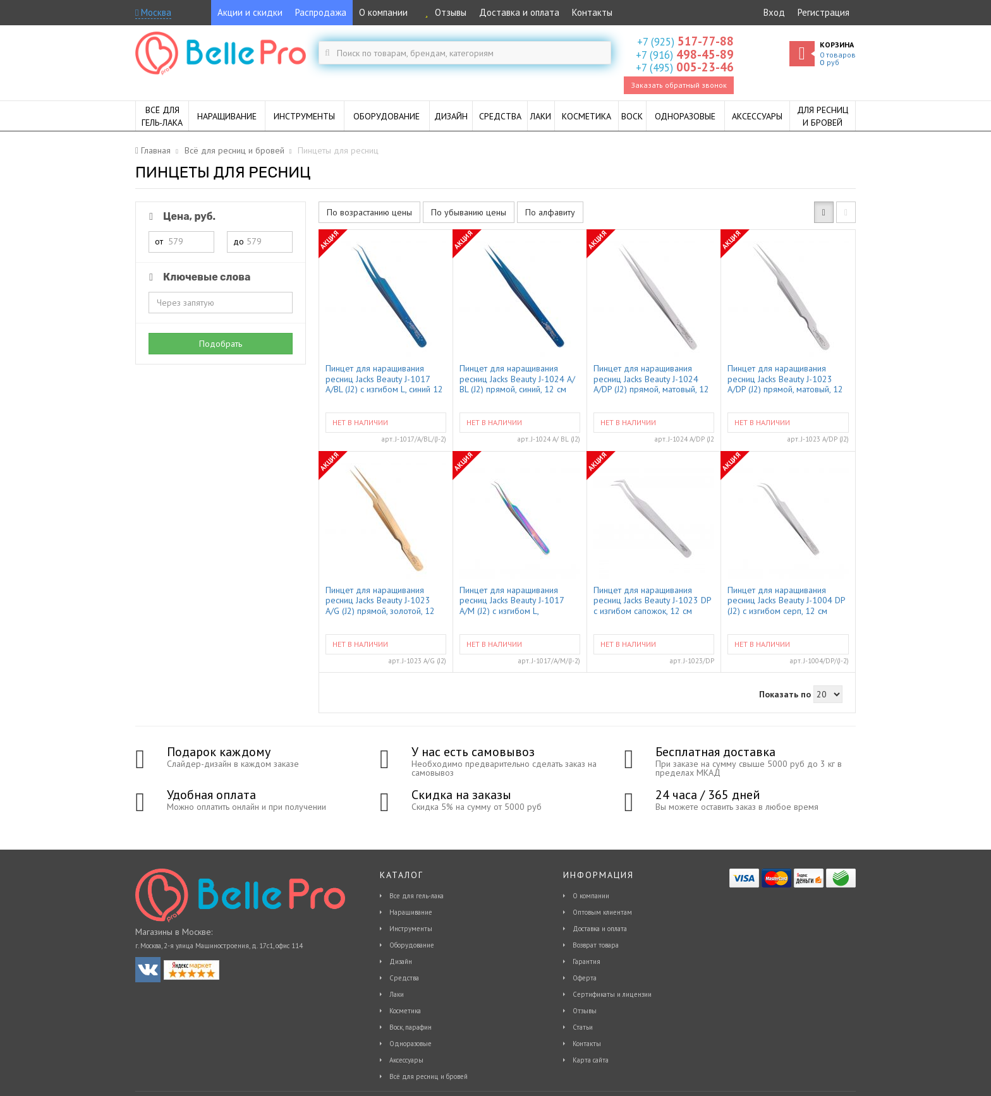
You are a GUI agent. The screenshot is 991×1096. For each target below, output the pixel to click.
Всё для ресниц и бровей (428, 1076)
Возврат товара (596, 945)
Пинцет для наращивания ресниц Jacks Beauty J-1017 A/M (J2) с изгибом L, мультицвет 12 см (511, 600)
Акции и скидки (250, 12)
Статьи (583, 1027)
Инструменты (410, 928)
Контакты (592, 12)
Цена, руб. (180, 216)
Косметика (405, 1010)
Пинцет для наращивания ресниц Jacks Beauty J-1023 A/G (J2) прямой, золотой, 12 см (380, 600)
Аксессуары (406, 1060)
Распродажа (320, 12)
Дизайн (400, 961)
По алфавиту (550, 212)
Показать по (785, 694)
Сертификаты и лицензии (612, 994)
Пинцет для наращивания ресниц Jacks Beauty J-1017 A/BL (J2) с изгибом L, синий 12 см (384, 378)
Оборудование (411, 945)
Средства (404, 977)
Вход (774, 12)
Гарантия (586, 961)
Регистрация (823, 12)
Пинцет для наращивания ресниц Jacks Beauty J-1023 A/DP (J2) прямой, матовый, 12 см (785, 378)
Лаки (396, 994)
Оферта (585, 977)
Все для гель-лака (416, 895)
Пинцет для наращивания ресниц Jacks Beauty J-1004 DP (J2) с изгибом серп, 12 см (786, 600)
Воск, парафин (410, 1027)
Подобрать (220, 343)
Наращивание (410, 912)
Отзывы (443, 12)
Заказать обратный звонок (679, 85)
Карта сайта (591, 1060)
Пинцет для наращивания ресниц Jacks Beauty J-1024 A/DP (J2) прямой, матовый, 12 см (651, 378)
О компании (383, 12)
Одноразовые (410, 1043)
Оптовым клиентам (602, 912)
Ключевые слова (197, 277)
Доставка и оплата (519, 12)
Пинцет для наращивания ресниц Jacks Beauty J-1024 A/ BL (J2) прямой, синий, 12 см (517, 378)
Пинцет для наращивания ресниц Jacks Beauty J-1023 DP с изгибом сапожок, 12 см (652, 600)
